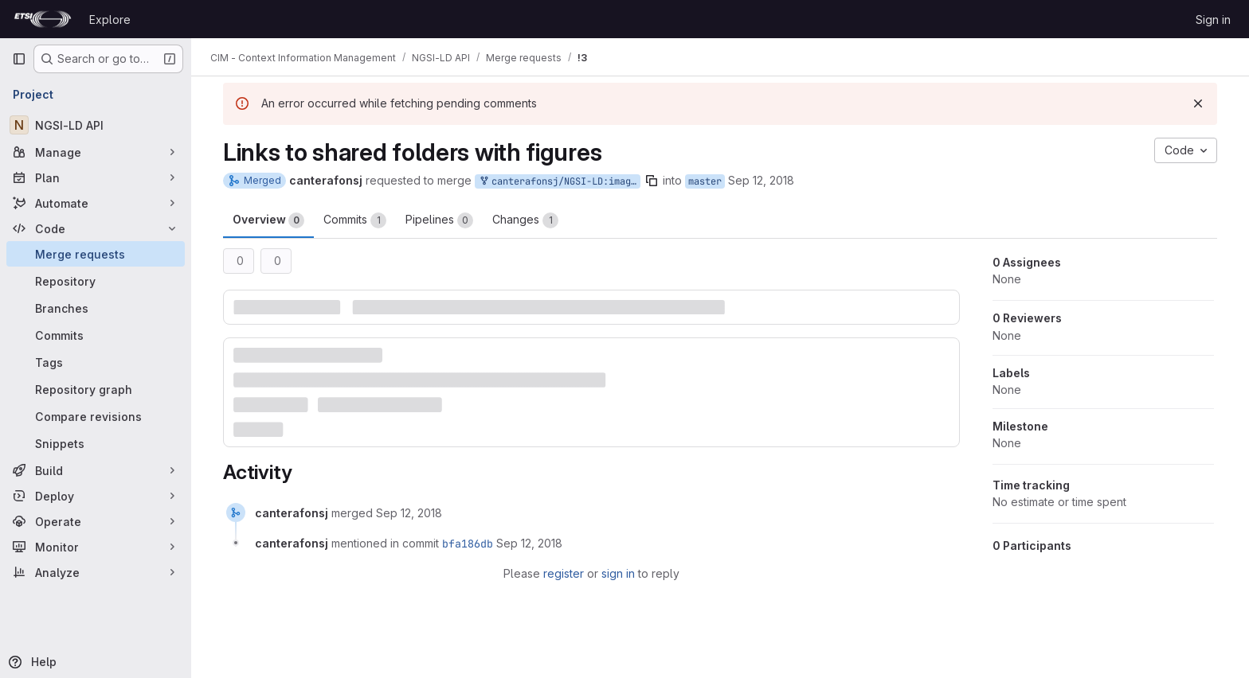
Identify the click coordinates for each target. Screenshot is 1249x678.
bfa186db (467, 543)
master (705, 181)
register (563, 573)
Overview (268, 220)
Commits (354, 220)
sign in (618, 573)
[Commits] (95, 335)
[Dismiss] (1198, 103)
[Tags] (95, 362)
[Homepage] (42, 19)
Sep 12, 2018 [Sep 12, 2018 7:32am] (761, 180)
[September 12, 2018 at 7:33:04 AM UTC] (409, 513)
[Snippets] (95, 443)
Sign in (1213, 19)
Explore (110, 19)
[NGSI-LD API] (95, 125)
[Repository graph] (95, 389)
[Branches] (95, 308)
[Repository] (95, 281)
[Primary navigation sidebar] (19, 59)
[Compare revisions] (95, 416)
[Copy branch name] (651, 180)
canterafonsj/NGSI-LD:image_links (559, 182)
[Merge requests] (95, 254)
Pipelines (439, 220)
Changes (525, 220)
